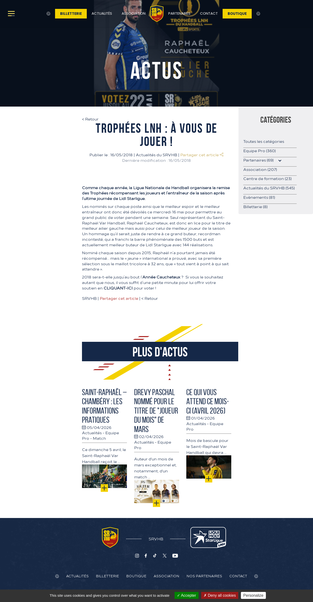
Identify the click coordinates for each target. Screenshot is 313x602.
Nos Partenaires (204, 575)
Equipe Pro (259, 150)
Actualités (102, 13)
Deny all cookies (220, 595)
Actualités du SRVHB (156, 154)
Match (99, 438)
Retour (90, 118)
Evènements (259, 197)
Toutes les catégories (263, 141)
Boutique (237, 13)
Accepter (186, 595)
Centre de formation (267, 178)
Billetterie (71, 13)
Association (133, 13)
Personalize (253, 595)
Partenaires (179, 13)
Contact (209, 13)
